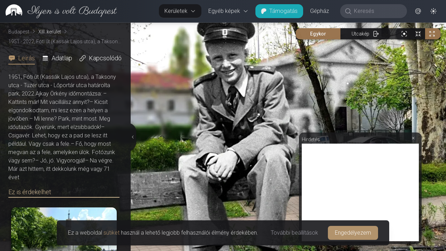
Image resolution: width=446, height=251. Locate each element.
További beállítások (294, 232)
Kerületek (180, 11)
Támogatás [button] (279, 11)
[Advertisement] (360, 192)
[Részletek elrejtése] (133, 137)
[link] (58, 11)
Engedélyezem (353, 232)
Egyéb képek (228, 11)
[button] (418, 11)
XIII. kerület (49, 32)
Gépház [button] (319, 11)
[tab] (23, 58)
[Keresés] (377, 11)
